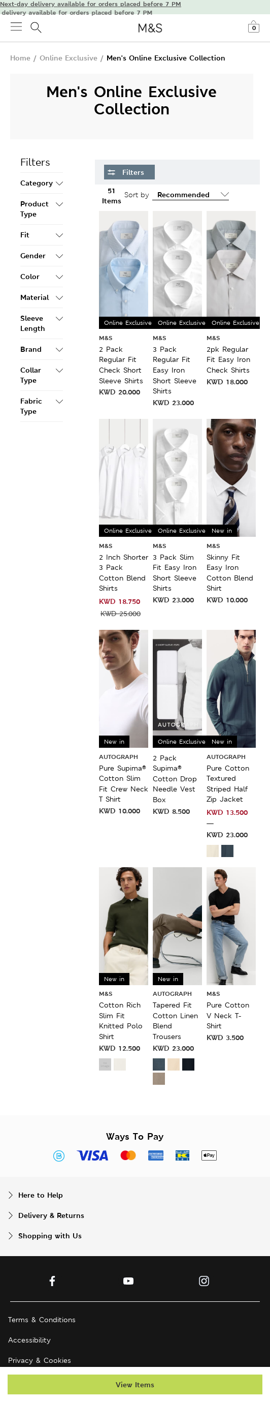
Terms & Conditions (42, 1319)
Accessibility (29, 1340)
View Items (135, 1384)
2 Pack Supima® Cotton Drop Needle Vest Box (175, 778)
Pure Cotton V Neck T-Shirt (228, 1015)
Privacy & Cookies (39, 1360)
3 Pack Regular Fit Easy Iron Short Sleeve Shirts (174, 370)
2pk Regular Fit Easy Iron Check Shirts (228, 360)
